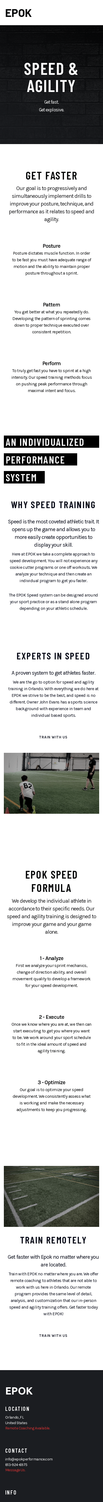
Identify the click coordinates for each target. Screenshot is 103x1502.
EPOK (18, 12)
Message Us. (15, 1470)
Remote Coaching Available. (27, 1428)
